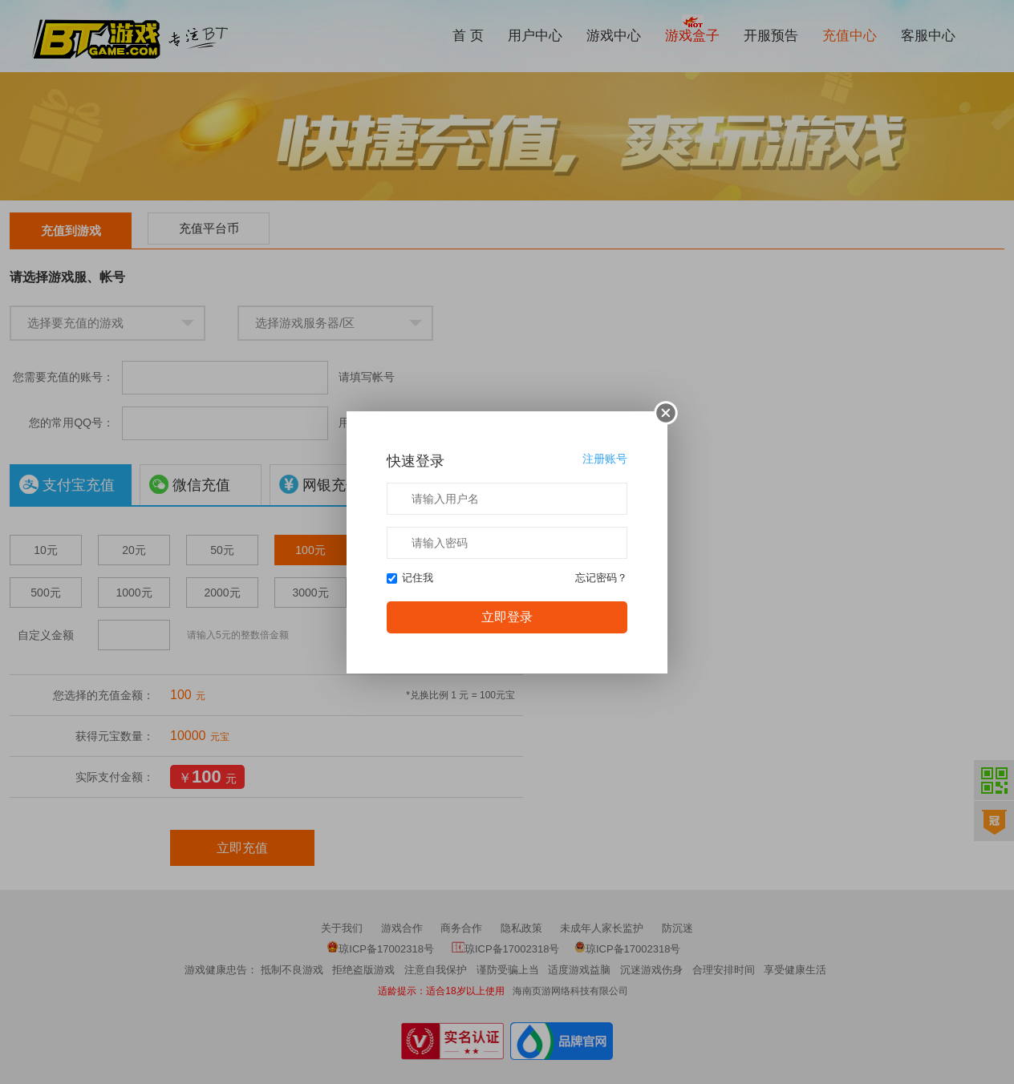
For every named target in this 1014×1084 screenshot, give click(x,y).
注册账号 (596, 459)
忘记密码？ (601, 578)
